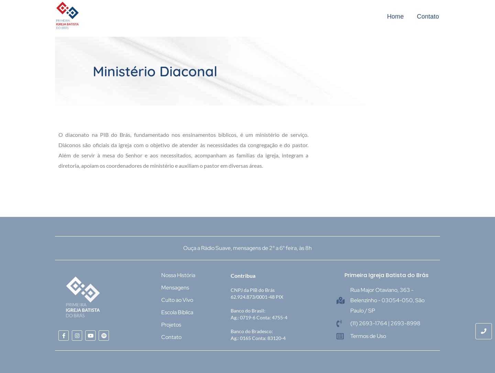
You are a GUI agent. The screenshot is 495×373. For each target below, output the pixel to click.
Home (395, 16)
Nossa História (178, 275)
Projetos (171, 324)
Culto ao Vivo (177, 300)
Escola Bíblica (177, 312)
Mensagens (175, 287)
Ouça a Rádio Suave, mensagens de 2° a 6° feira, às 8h (247, 248)
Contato (428, 16)
